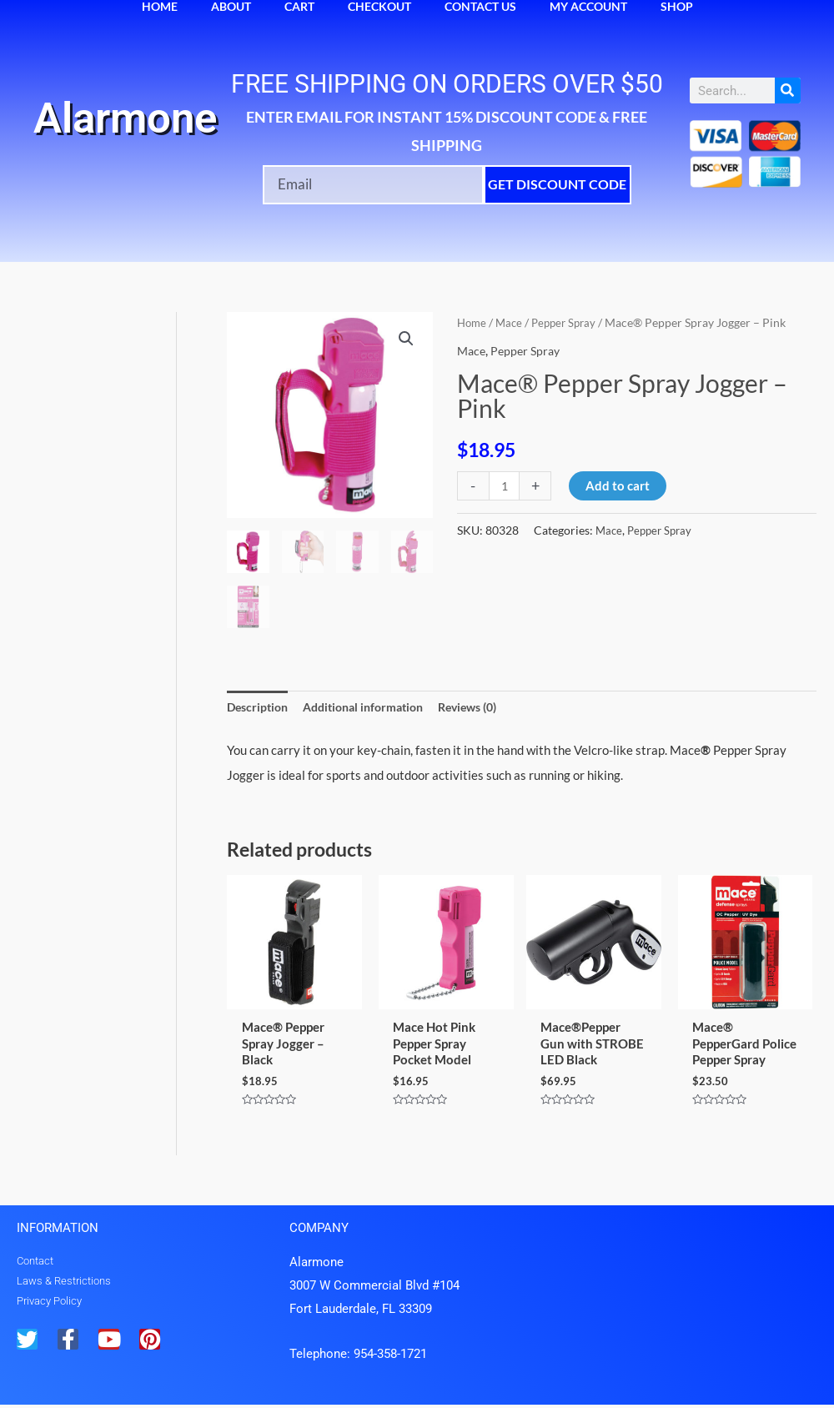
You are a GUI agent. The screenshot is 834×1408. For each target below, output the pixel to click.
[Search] (788, 90)
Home (473, 322)
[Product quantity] (505, 485)
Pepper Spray (570, 322)
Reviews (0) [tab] (487, 707)
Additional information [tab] (374, 707)
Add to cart (619, 485)
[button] (405, 339)
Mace (512, 322)
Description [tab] (260, 707)
